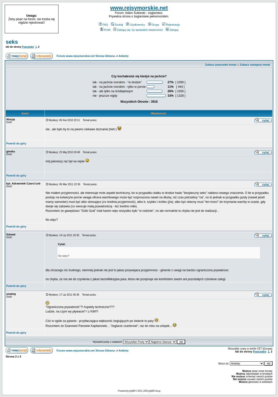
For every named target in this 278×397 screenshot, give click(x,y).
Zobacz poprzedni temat (220, 64)
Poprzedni (28, 46)
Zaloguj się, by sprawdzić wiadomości (138, 29)
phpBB (132, 391)
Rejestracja (171, 24)
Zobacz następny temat (255, 64)
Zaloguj (172, 29)
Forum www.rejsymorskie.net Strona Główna (85, 55)
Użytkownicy (135, 24)
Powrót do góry (16, 143)
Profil (105, 29)
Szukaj (117, 24)
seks (12, 42)
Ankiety (124, 55)
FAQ (103, 24)
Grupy (153, 24)
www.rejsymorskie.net (139, 8)
